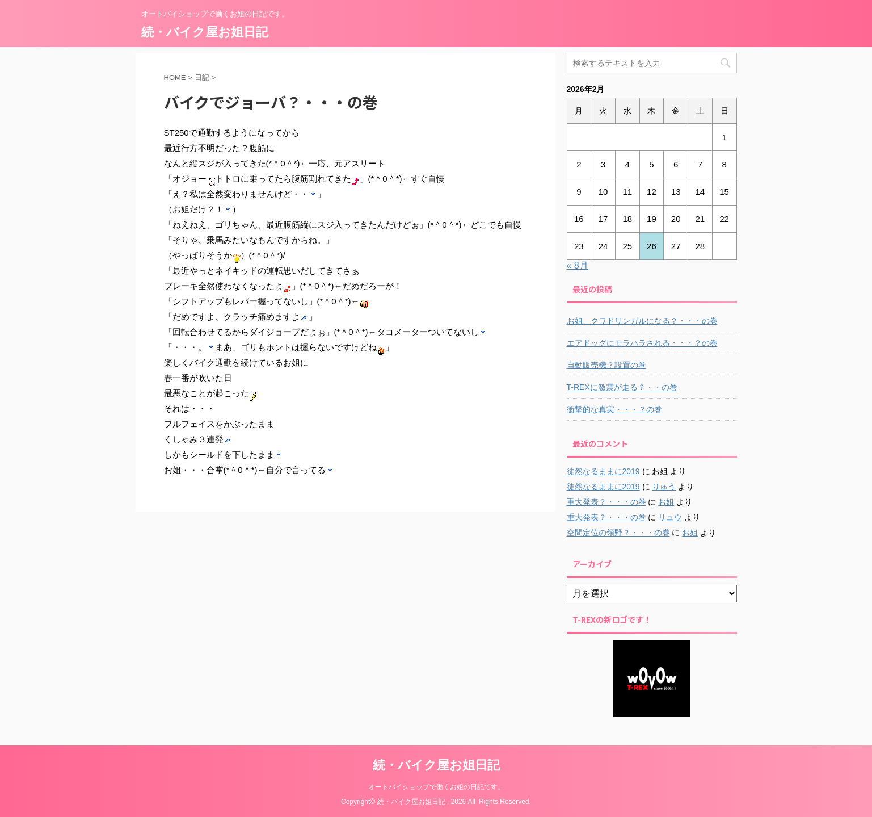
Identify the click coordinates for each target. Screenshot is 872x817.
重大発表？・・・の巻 (606, 501)
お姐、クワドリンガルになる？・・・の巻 (642, 320)
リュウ (670, 517)
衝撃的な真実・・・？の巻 (614, 409)
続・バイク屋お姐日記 (204, 32)
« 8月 (577, 265)
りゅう (664, 486)
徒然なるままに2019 (603, 471)
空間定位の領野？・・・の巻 (618, 532)
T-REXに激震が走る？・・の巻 (622, 387)
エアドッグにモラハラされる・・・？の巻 (642, 342)
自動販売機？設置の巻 (606, 365)
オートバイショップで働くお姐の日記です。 (436, 787)
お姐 (666, 501)
